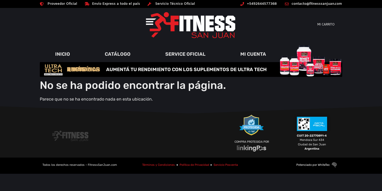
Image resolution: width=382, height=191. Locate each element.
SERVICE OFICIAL (185, 54)
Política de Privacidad (194, 165)
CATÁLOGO (118, 54)
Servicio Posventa (226, 165)
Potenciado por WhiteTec (313, 165)
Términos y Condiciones (158, 165)
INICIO (62, 54)
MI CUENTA (253, 54)
